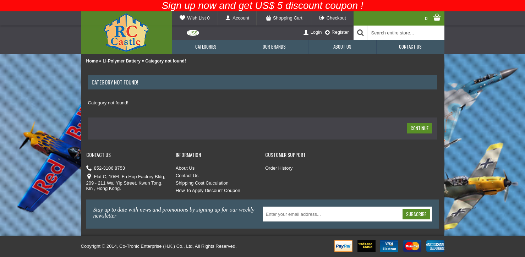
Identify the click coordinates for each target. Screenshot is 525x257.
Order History (278, 168)
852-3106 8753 (105, 168)
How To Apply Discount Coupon (208, 190)
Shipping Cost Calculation (202, 183)
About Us (185, 168)
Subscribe (416, 214)
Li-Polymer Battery (122, 61)
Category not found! (165, 61)
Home (92, 61)
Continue (419, 128)
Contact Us (187, 175)
